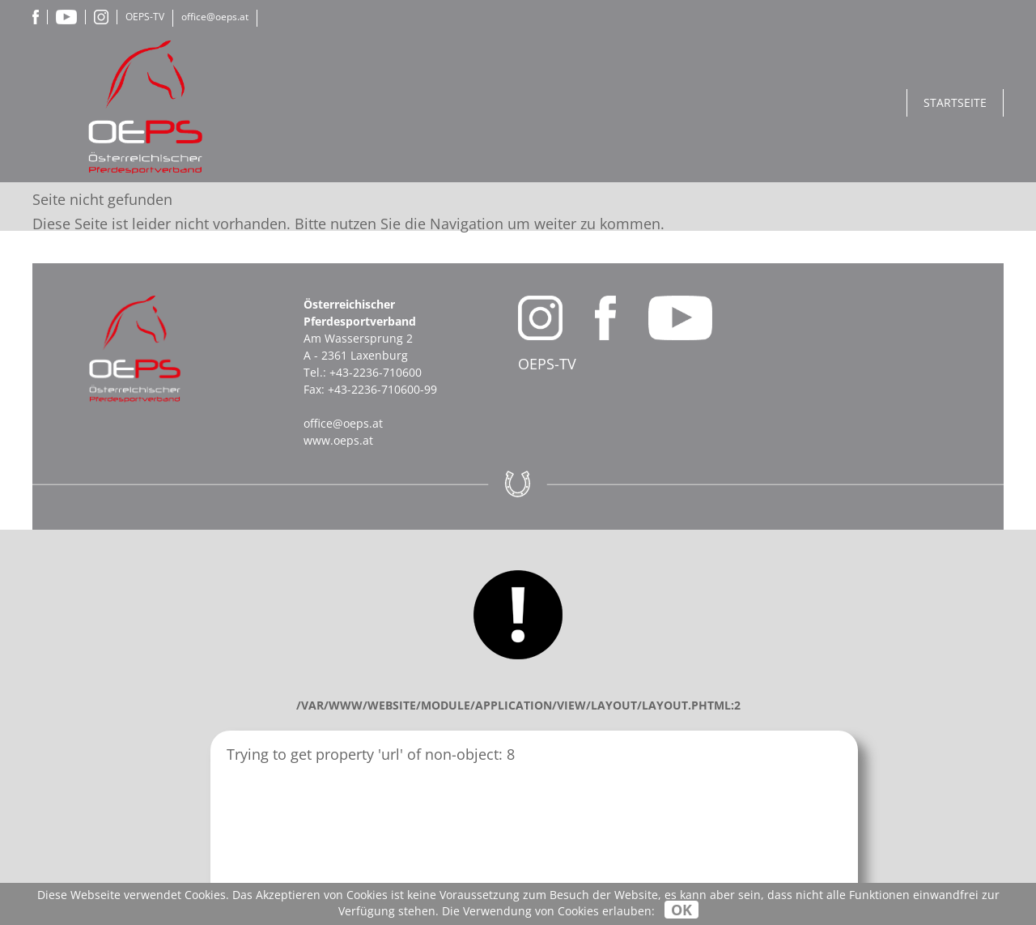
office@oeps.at (214, 16)
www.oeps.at (338, 440)
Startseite (955, 102)
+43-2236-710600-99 (382, 389)
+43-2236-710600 (375, 372)
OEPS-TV (144, 16)
